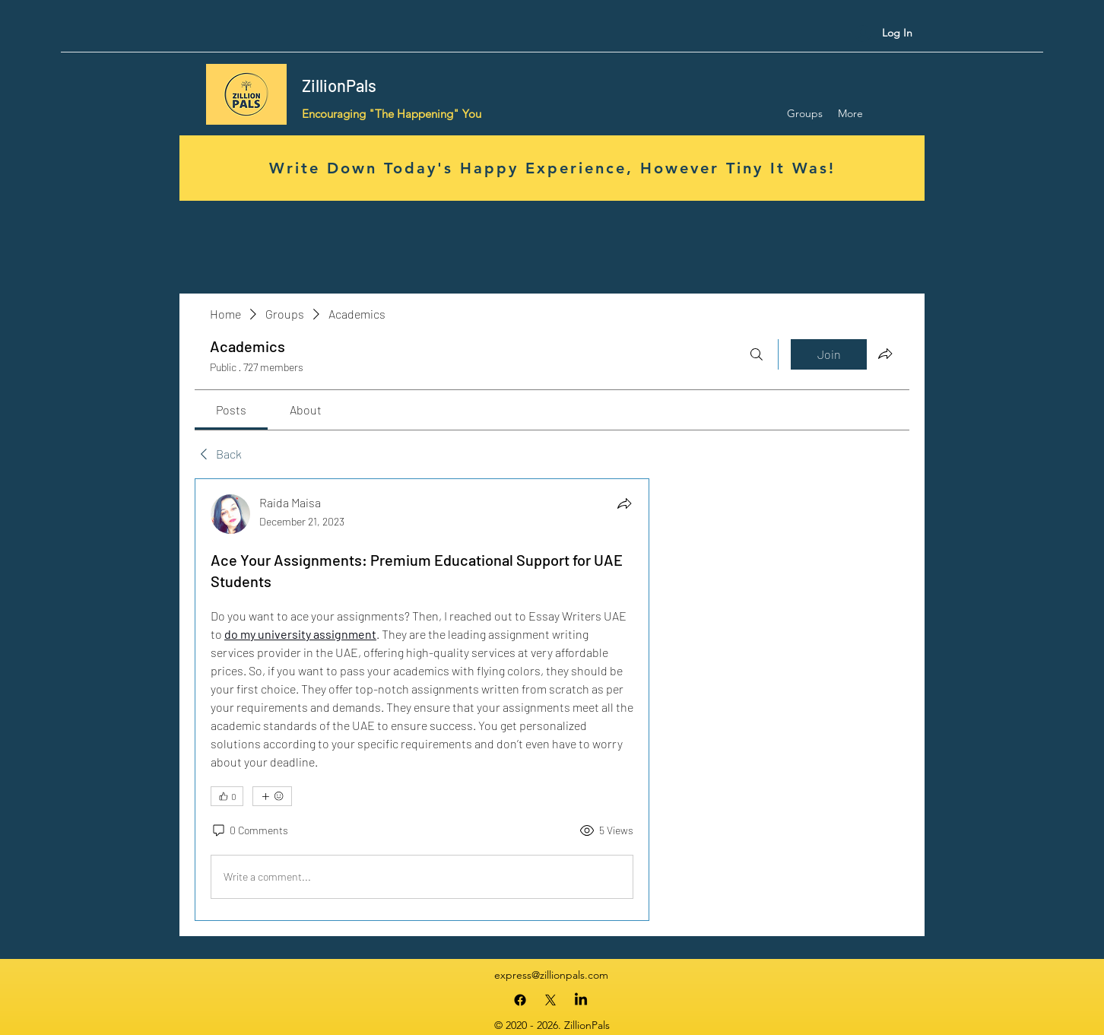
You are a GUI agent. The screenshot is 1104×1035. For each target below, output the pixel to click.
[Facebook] (520, 1000)
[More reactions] (272, 796)
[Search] (756, 354)
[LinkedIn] (580, 1000)
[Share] (624, 503)
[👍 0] (227, 796)
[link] (231, 409)
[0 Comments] (249, 830)
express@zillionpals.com (551, 975)
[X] (550, 1000)
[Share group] (885, 353)
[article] (422, 699)
